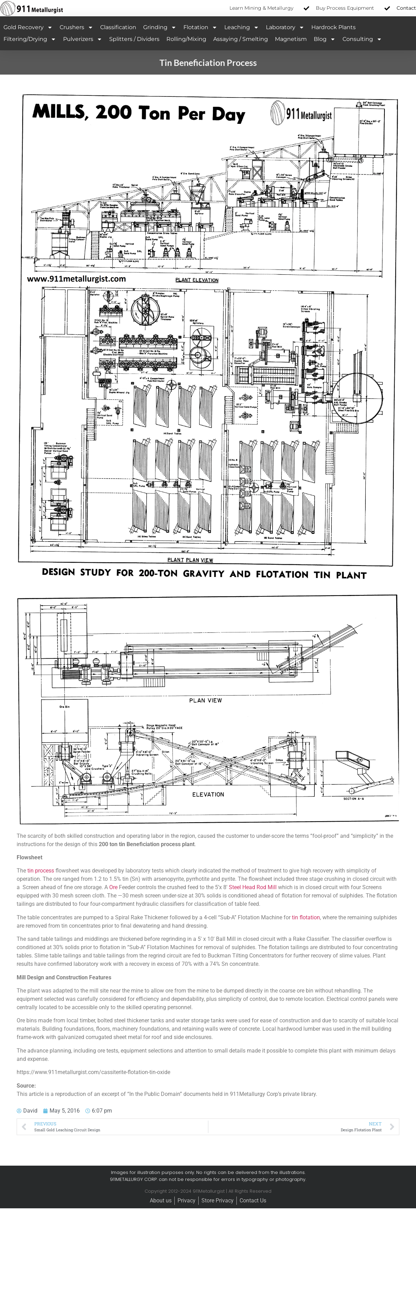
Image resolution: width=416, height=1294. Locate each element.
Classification (118, 27)
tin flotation (306, 917)
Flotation (200, 27)
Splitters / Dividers (134, 39)
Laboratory (285, 27)
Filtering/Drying (29, 39)
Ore (113, 887)
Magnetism (291, 39)
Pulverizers (82, 39)
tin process (40, 870)
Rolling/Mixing (186, 39)
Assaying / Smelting (240, 39)
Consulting (362, 39)
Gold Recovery (28, 27)
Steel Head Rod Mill (253, 887)
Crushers (76, 27)
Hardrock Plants (333, 27)
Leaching (241, 27)
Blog (325, 39)
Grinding (159, 27)
